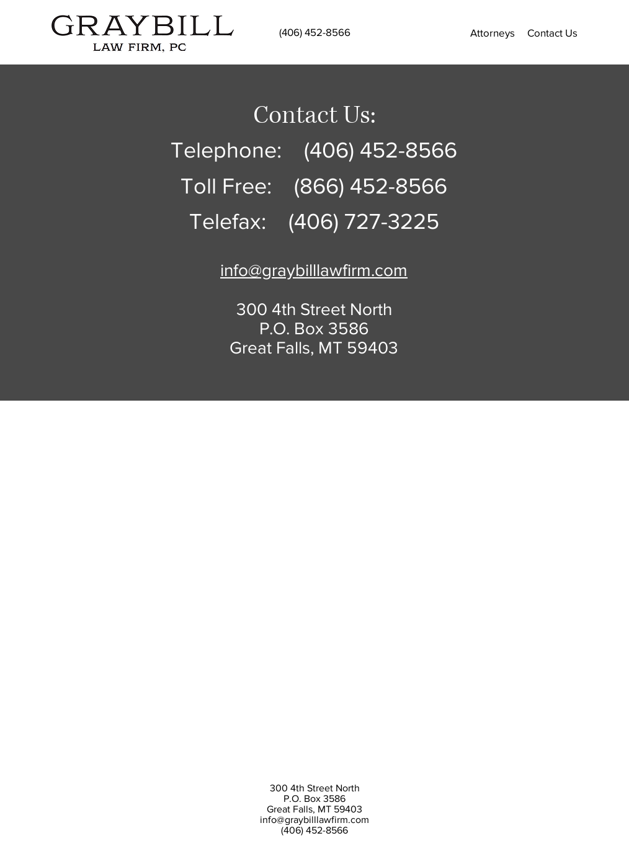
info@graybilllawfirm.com (314, 819)
